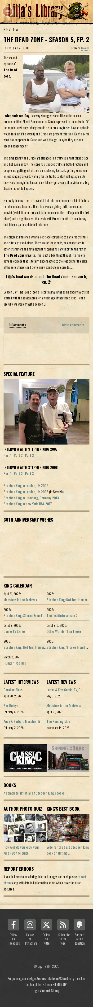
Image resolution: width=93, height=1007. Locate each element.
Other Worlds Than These (64, 631)
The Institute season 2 (62, 615)
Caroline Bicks (13, 689)
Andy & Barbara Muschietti (22, 721)
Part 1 (8, 455)
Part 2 (18, 455)
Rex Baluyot (12, 705)
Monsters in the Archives (20, 599)
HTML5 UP (60, 984)
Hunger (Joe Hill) (15, 663)
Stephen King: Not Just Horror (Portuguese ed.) (36, 647)
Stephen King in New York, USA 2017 (28, 503)
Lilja (40, 966)
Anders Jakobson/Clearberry (55, 978)
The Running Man (58, 721)
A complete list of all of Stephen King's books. (34, 793)
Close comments (73, 324)
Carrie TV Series (14, 631)
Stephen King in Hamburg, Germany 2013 (31, 497)
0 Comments (17, 324)
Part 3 (29, 455)
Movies (85, 48)
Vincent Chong (50, 990)
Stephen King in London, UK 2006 (26, 485)
